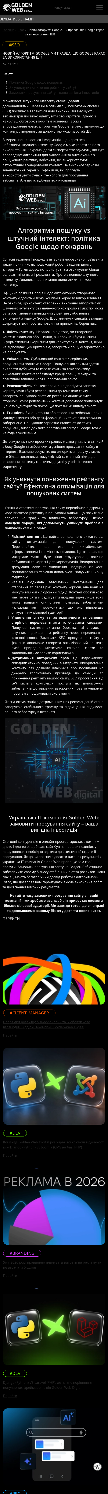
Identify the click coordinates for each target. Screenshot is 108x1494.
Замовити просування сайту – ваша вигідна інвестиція (54, 92)
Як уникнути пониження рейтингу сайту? (42, 87)
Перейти (10, 1035)
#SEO (14, 45)
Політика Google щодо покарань (36, 82)
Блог (21, 30)
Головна (8, 30)
